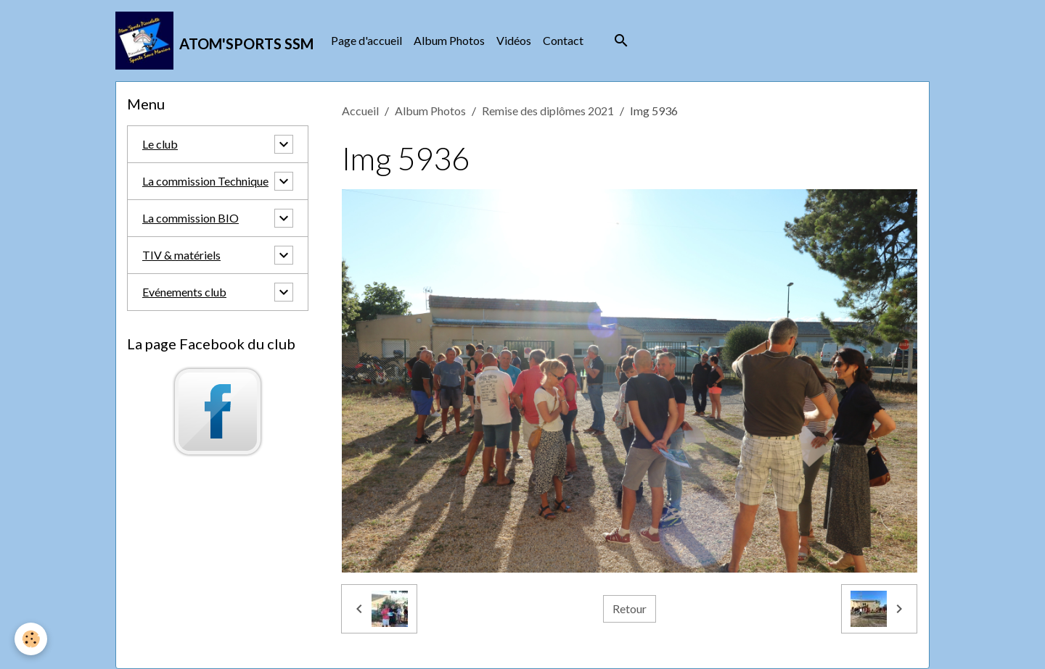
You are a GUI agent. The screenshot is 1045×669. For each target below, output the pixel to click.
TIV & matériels (181, 255)
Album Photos (449, 40)
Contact (563, 40)
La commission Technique (205, 181)
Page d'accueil (366, 40)
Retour (629, 608)
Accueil (360, 110)
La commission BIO (190, 218)
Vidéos (513, 40)
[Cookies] (31, 639)
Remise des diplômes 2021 (548, 110)
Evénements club (184, 292)
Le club (160, 144)
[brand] (214, 41)
